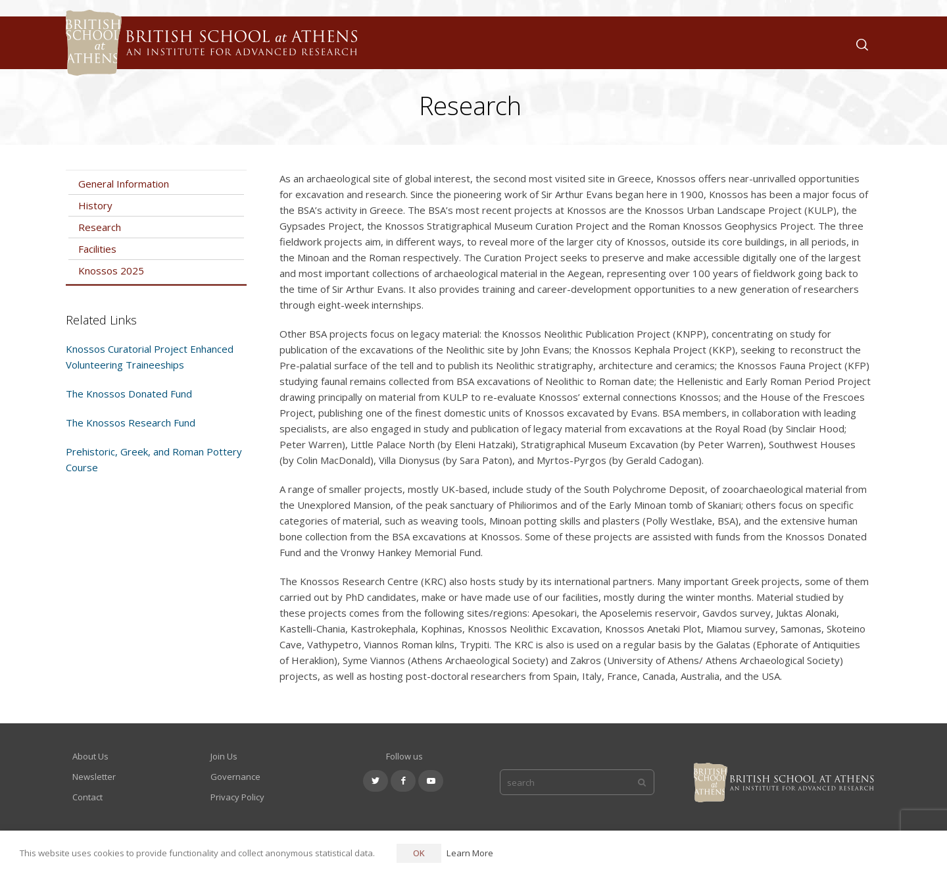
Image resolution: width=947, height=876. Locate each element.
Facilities (97, 248)
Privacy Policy (237, 797)
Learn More (470, 853)
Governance (235, 777)
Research (99, 227)
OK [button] (419, 853)
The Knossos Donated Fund (129, 393)
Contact (87, 797)
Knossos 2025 (111, 270)
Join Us (223, 756)
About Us (90, 756)
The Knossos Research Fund (130, 422)
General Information (123, 183)
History (95, 205)
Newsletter (94, 777)
